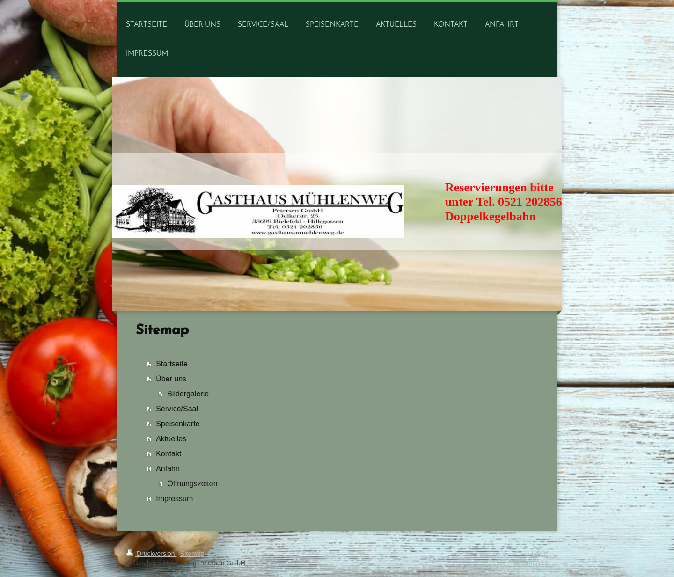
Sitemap (192, 553)
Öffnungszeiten (192, 484)
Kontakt (168, 454)
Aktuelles (171, 439)
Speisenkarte (177, 424)
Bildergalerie (188, 394)
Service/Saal (177, 409)
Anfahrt (168, 469)
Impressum (174, 499)
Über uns (171, 379)
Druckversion (151, 553)
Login (540, 553)
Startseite (172, 364)
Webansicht (530, 563)
